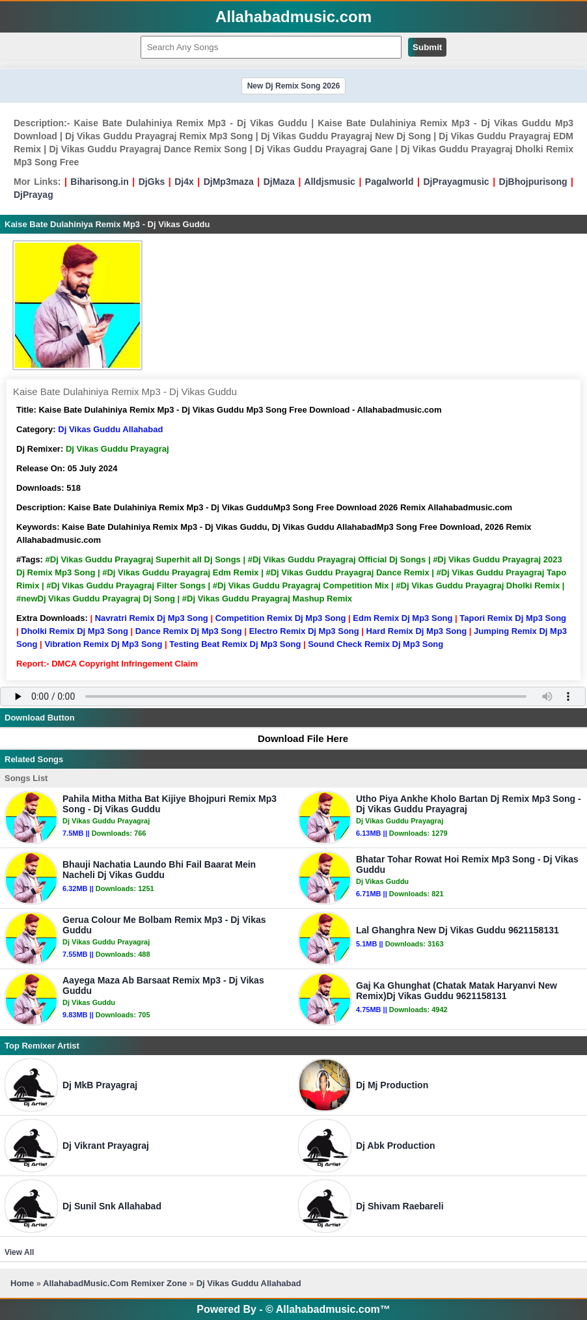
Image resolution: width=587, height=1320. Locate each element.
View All (19, 1252)
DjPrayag (33, 194)
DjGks (152, 181)
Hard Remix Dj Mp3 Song (416, 631)
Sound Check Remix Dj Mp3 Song (375, 644)
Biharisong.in (99, 181)
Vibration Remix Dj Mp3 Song (103, 644)
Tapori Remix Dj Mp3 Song (512, 618)
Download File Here (296, 738)
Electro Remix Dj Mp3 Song (304, 631)
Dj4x (184, 181)
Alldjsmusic (329, 181)
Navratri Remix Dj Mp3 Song (151, 618)
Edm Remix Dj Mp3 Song (402, 618)
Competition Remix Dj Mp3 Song (280, 618)
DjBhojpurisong (533, 181)
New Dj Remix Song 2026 (293, 85)
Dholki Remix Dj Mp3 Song (74, 631)
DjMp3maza (229, 181)
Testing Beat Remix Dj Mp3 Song (235, 644)
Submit (427, 47)
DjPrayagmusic (456, 181)
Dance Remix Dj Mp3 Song (188, 631)
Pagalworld (389, 181)
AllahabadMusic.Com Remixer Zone (116, 1283)
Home (22, 1283)
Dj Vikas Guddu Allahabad (110, 429)
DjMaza (279, 181)
